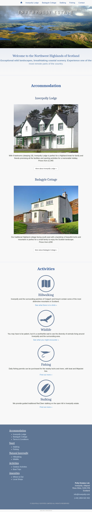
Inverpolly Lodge (32, 3)
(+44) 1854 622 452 (82, 498)
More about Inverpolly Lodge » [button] (46, 168)
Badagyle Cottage (49, 3)
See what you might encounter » (46, 340)
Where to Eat (18, 477)
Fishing (72, 3)
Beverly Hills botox (49, 510)
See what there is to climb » (46, 305)
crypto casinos (42, 510)
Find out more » (46, 375)
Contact (81, 3)
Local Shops (18, 479)
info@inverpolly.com (82, 494)
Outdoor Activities (20, 467)
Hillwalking (17, 457)
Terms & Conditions (21, 439)
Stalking (63, 3)
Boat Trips (17, 469)
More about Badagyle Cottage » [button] (46, 250)
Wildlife (16, 459)
